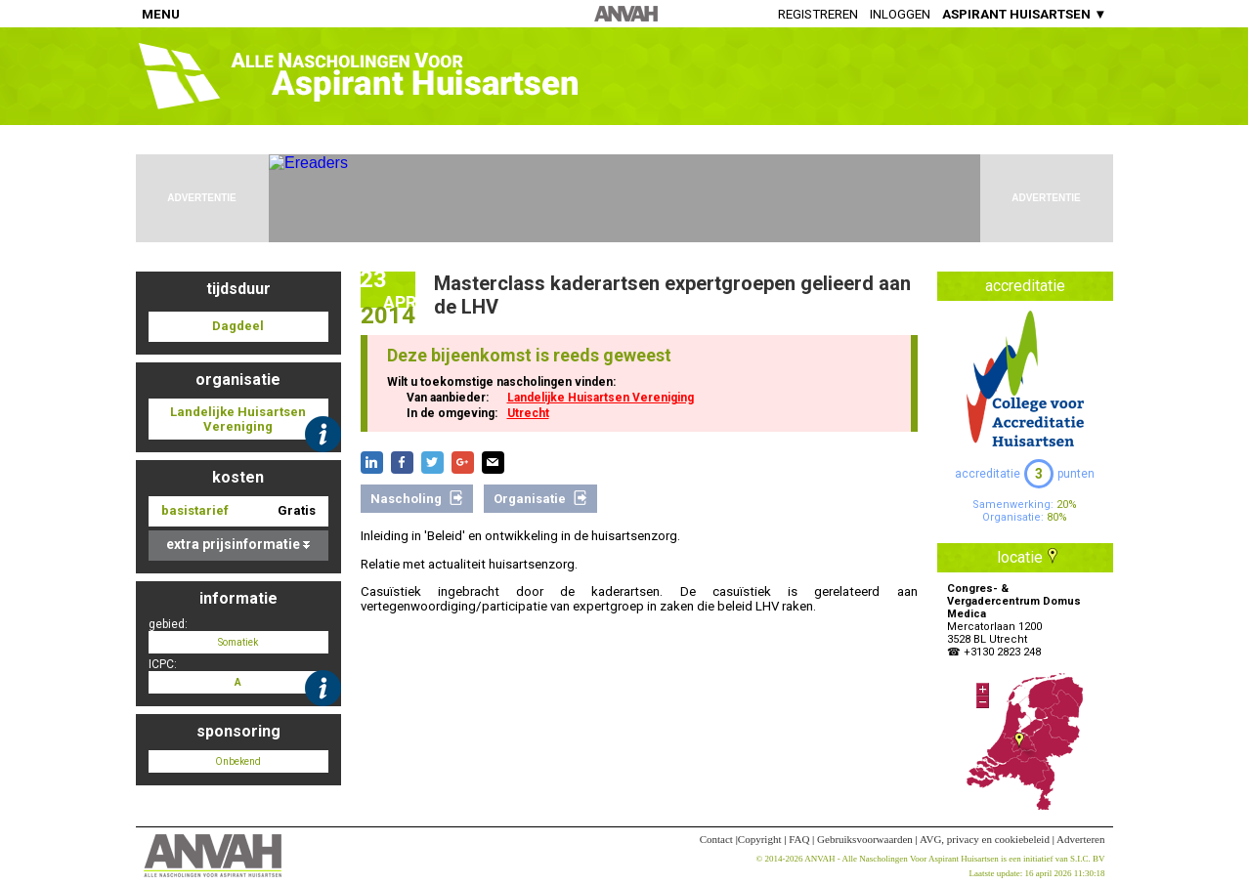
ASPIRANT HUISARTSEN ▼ (1024, 14)
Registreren (818, 14)
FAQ (799, 839)
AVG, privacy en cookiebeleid (985, 839)
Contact (716, 839)
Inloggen (900, 14)
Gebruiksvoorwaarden (865, 839)
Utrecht (528, 413)
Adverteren (1080, 839)
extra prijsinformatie (238, 544)
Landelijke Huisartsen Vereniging (600, 397)
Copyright (760, 839)
